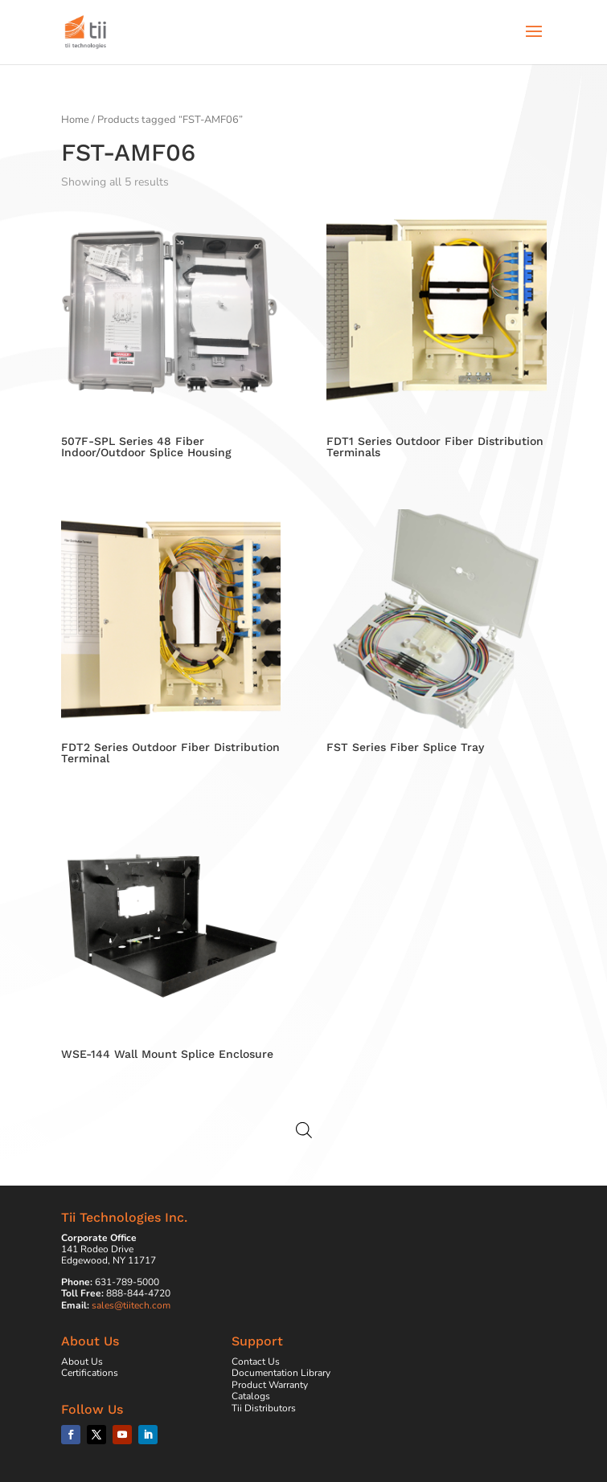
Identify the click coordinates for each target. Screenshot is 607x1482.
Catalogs (251, 1396)
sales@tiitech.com (131, 1305)
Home (75, 119)
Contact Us (256, 1361)
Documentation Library (281, 1372)
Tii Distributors (264, 1408)
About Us (82, 1361)
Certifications (89, 1372)
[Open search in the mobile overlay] (304, 1130)
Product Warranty (270, 1384)
